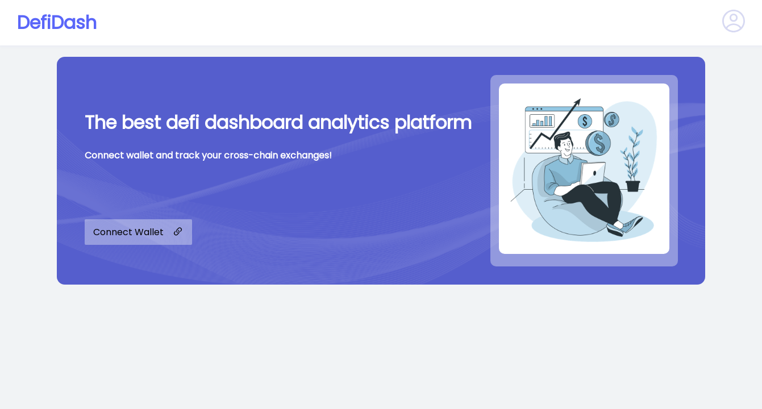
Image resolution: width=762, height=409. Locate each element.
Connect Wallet (138, 232)
